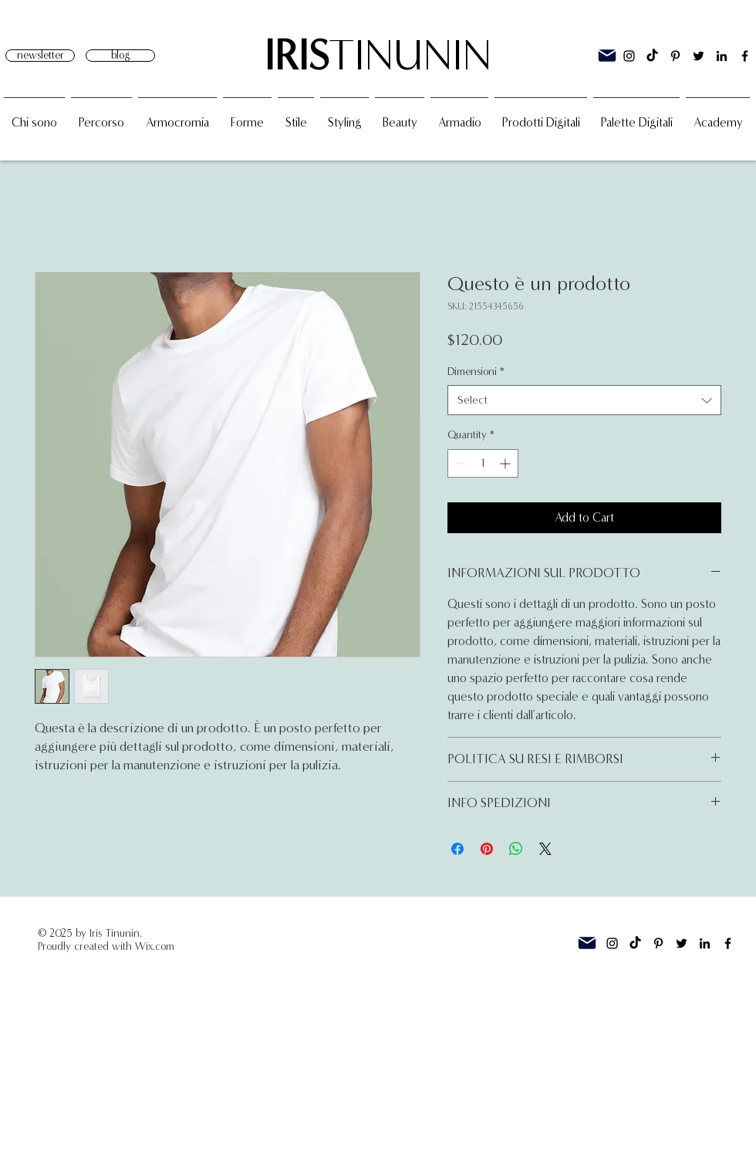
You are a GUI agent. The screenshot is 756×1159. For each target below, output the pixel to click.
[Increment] (506, 463)
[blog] (120, 55)
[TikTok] (652, 56)
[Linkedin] (721, 56)
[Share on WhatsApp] (516, 849)
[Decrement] (459, 463)
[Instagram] (629, 56)
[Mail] (607, 55)
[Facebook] (744, 56)
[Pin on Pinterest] (487, 849)
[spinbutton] (483, 463)
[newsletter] (40, 55)
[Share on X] (545, 849)
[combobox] (584, 400)
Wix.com (154, 946)
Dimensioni (476, 371)
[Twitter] (698, 56)
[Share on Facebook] (457, 849)
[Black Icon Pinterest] (675, 56)
